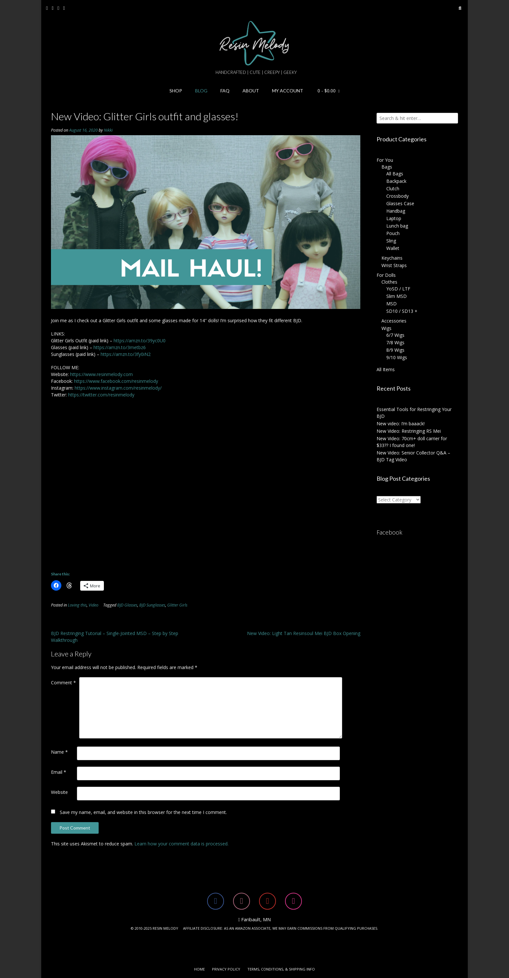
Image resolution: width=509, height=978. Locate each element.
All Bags (394, 174)
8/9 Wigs (395, 350)
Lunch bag (397, 226)
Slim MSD (396, 296)
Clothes (389, 282)
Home (199, 969)
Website (59, 792)
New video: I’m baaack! (401, 423)
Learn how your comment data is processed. (181, 844)
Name (59, 752)
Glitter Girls (177, 605)
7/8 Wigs (395, 342)
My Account (287, 90)
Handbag (395, 211)
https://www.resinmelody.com (101, 374)
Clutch (392, 188)
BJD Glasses (127, 605)
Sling (391, 241)
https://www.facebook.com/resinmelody (116, 381)
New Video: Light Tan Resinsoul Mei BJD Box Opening (303, 633)
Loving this (77, 605)
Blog (201, 90)
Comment (63, 682)
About (250, 90)
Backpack (396, 181)
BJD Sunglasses (152, 605)
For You (385, 160)
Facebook (389, 532)
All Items (386, 369)
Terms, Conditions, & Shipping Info (281, 969)
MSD (391, 303)
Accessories (393, 321)
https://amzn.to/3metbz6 (119, 347)
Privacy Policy (226, 969)
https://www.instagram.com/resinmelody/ (118, 388)
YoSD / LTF (398, 289)
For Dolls (386, 275)
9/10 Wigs (396, 357)
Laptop (393, 218)
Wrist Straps (394, 265)
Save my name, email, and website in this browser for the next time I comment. (143, 812)
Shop (175, 90)
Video (93, 605)
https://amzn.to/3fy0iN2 (126, 354)
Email (58, 772)
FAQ (225, 90)
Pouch (393, 233)
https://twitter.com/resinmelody (101, 395)
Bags (386, 167)
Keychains (392, 258)
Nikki (108, 130)
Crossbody (397, 196)
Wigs (386, 328)
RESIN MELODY (165, 928)
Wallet (392, 248)
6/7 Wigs (395, 335)
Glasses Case (400, 203)
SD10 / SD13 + (401, 311)
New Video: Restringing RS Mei (409, 431)
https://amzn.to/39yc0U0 (140, 340)
